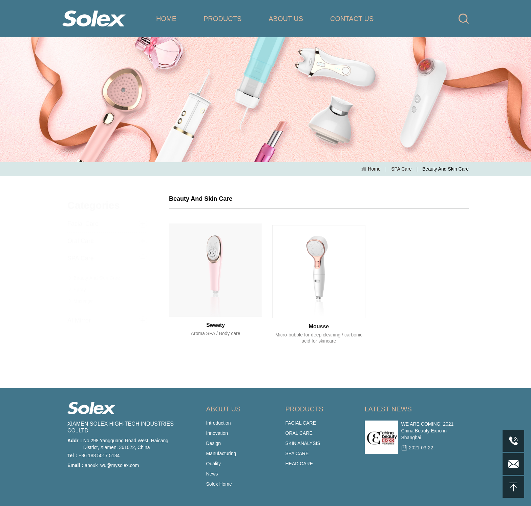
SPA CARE (297, 453)
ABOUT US (286, 18)
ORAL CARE (299, 433)
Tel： (73, 455)
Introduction (218, 423)
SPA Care (401, 169)
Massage (81, 295)
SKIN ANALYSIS (302, 443)
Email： (76, 465)
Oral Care (80, 235)
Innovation (217, 433)
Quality (213, 463)
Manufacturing (221, 453)
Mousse (319, 334)
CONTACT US (352, 18)
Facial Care (83, 218)
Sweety (215, 330)
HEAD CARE (299, 463)
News (212, 473)
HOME (166, 18)
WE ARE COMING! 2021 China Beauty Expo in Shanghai (427, 430)
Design (213, 443)
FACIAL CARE (300, 423)
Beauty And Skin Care (94, 272)
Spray (77, 284)
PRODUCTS (222, 18)
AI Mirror (79, 314)
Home (370, 169)
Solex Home (219, 484)
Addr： (75, 440)
